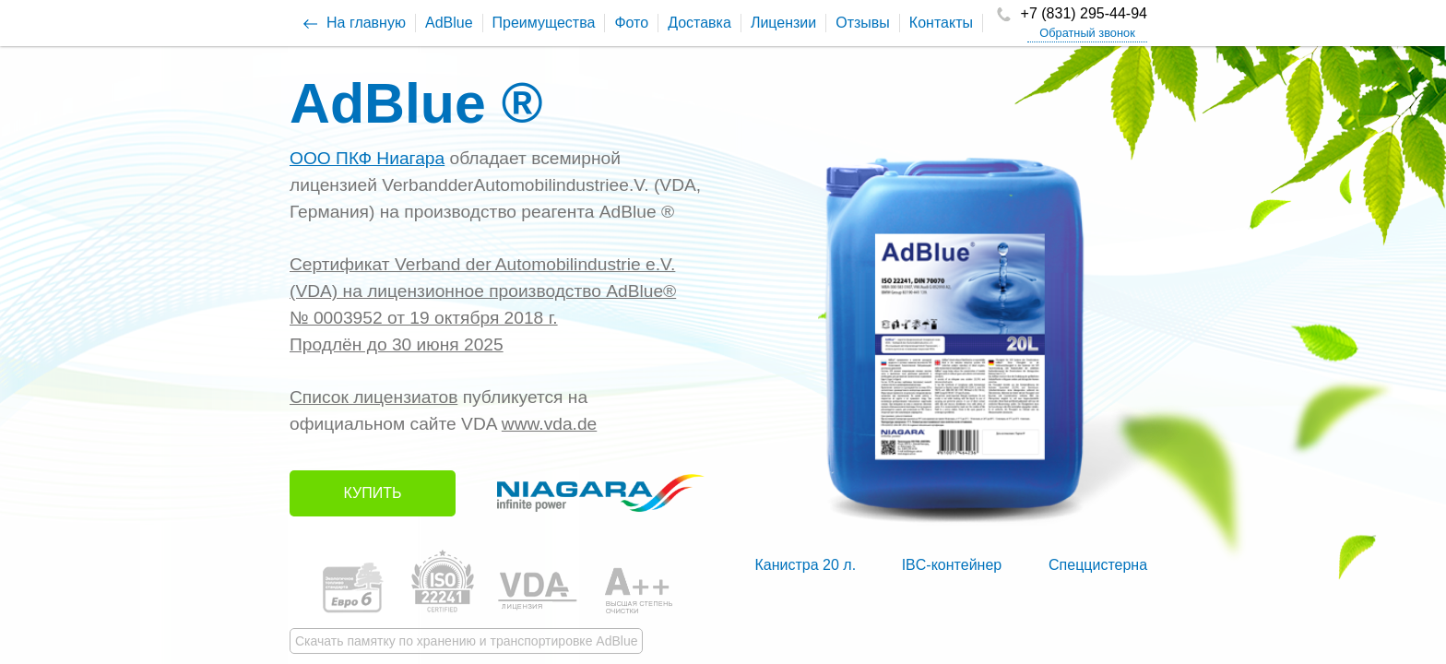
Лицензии (783, 22)
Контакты (941, 22)
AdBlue (449, 22)
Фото (631, 22)
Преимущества (544, 22)
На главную (366, 22)
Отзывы (863, 22)
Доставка (699, 22)
